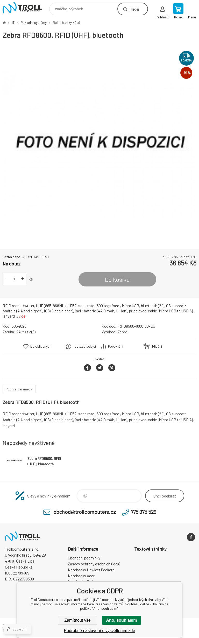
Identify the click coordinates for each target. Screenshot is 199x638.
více (22, 316)
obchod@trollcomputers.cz (84, 512)
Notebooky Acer (81, 575)
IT (13, 22)
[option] (99, 144)
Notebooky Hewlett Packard (91, 569)
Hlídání (157, 346)
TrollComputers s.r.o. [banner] (25, 7)
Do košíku (117, 279)
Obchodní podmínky (84, 558)
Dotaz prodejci (85, 346)
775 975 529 (143, 512)
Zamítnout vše (77, 620)
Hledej (134, 8)
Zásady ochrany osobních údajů (94, 564)
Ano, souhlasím (121, 620)
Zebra (122, 331)
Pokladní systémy (34, 22)
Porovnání (115, 346)
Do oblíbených (40, 346)
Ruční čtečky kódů (66, 22)
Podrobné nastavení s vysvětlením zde (99, 630)
